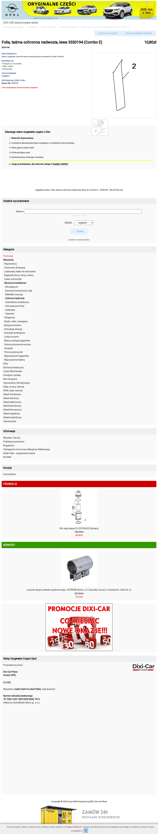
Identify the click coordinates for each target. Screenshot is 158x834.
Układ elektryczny (12, 402)
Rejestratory (10, 263)
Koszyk (7, 467)
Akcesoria (32, 27)
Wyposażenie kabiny (14, 359)
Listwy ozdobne (48, 27)
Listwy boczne (11, 336)
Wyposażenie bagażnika (16, 356)
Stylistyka (10, 310)
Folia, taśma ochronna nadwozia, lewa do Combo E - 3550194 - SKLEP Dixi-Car (86, 190)
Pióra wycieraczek (13, 352)
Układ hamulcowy (12, 405)
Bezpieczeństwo (12, 325)
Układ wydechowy (12, 417)
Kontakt (7, 457)
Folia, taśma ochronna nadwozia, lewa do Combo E (105, 27)
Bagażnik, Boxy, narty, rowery (19, 275)
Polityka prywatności (13, 441)
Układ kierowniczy (12, 409)
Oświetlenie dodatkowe (17, 302)
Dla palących (11, 287)
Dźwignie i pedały (12, 375)
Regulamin (8, 445)
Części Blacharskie (12, 371)
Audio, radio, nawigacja (16, 321)
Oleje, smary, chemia (13, 386)
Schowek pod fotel (14, 306)
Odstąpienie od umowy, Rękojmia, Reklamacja (26, 449)
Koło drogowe (10, 379)
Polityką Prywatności (73, 827)
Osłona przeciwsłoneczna (17, 344)
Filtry (5, 363)
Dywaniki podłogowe (14, 333)
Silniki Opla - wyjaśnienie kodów (19, 453)
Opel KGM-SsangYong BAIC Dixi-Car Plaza (87, 801)
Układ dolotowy (11, 398)
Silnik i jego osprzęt (13, 390)
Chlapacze (9, 317)
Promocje (8, 256)
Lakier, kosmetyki (13, 279)
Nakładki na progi (14, 294)
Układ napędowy (11, 413)
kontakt (7, 682)
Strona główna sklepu (13, 27)
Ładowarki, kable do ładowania (20, 271)
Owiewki (8, 348)
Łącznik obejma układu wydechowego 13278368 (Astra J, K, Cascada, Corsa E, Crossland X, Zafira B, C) (79, 589)
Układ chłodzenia (12, 394)
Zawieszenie (9, 421)
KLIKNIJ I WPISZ (60, 164)
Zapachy (9, 313)
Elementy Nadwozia (13, 367)
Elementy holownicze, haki (18, 290)
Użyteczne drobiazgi (14, 267)
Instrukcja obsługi (13, 329)
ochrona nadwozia (68, 27)
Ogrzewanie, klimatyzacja (16, 383)
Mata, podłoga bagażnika (17, 340)
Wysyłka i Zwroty (11, 437)
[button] (108, 33)
